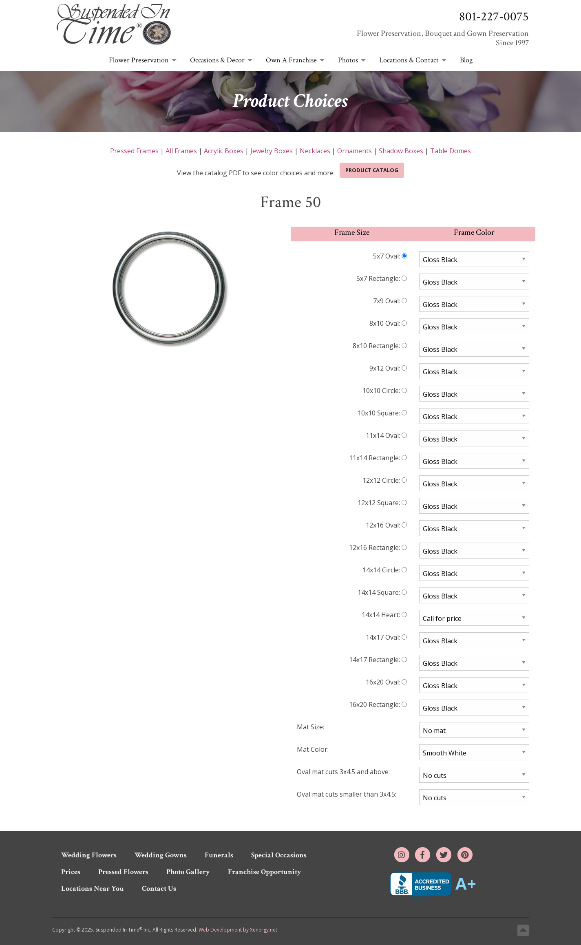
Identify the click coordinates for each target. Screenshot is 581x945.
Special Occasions (279, 855)
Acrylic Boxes (223, 150)
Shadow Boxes (401, 150)
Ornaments (354, 150)
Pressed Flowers (123, 872)
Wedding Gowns (161, 855)
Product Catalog (371, 170)
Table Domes (450, 150)
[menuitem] (140, 60)
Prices (70, 872)
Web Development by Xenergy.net (238, 929)
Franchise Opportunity (264, 872)
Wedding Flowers (89, 855)
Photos (348, 60)
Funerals (219, 855)
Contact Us (159, 888)
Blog (466, 60)
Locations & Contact (409, 60)
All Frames (181, 150)
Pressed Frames (134, 150)
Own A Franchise (291, 60)
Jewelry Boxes (271, 150)
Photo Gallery (188, 872)
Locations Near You (92, 888)
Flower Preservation (139, 60)
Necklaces (315, 150)
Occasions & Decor (217, 60)
